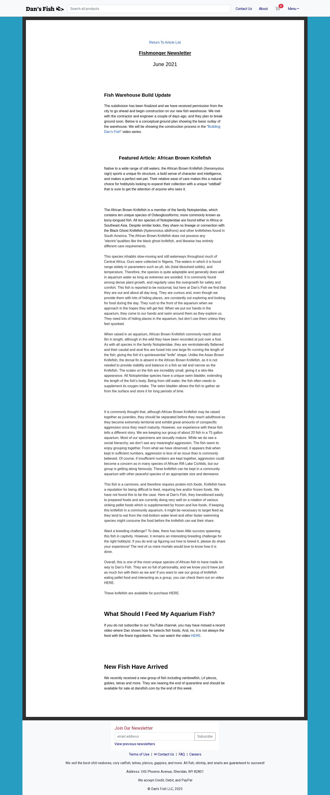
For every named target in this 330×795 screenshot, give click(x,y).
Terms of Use (139, 754)
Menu (292, 9)
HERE (195, 635)
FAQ (182, 754)
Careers (195, 754)
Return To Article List (165, 42)
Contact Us (244, 9)
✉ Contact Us (164, 754)
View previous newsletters (134, 744)
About (263, 9)
